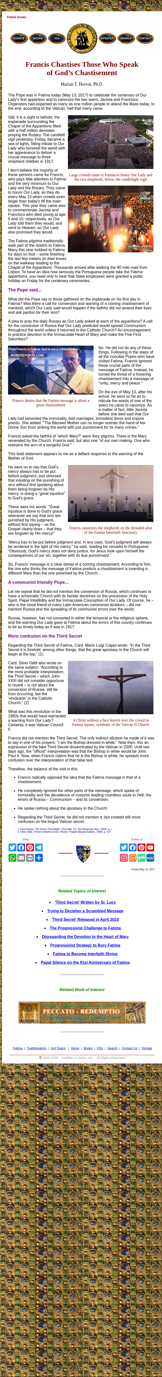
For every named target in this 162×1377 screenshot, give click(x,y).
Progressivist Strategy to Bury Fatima (85, 945)
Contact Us (129, 1048)
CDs (100, 1048)
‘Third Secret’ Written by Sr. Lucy (85, 902)
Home (75, 1048)
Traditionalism (36, 1048)
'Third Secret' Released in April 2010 (85, 919)
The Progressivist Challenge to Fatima (85, 928)
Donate (147, 1048)
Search (112, 1048)
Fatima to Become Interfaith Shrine (85, 954)
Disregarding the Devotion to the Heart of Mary (85, 937)
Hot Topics (58, 1048)
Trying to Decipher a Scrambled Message (85, 911)
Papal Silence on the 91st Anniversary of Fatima (85, 962)
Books (88, 1048)
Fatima (17, 1048)
